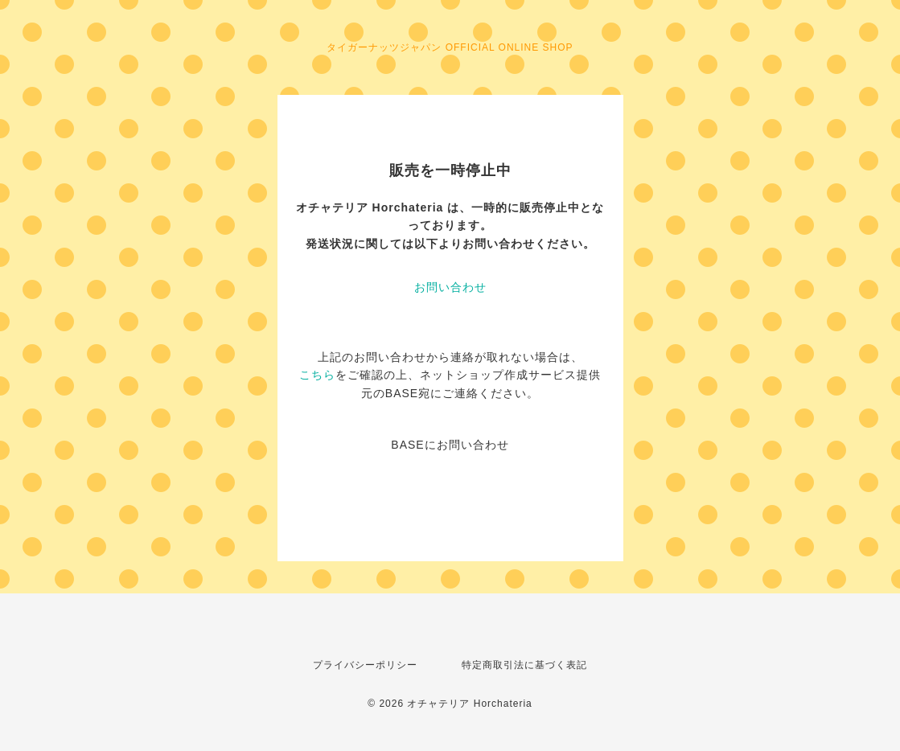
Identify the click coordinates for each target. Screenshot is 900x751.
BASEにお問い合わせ (449, 444)
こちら (317, 374)
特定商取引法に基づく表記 (524, 665)
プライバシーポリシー (365, 665)
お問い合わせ (450, 287)
